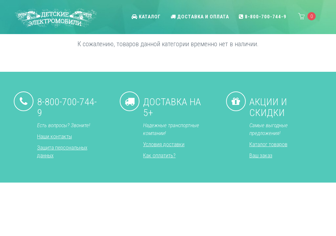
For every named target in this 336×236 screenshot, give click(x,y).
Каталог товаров (268, 144)
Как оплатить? (159, 155)
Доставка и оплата (200, 17)
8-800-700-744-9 (262, 17)
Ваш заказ (260, 155)
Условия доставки (163, 144)
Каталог (146, 17)
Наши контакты (54, 136)
